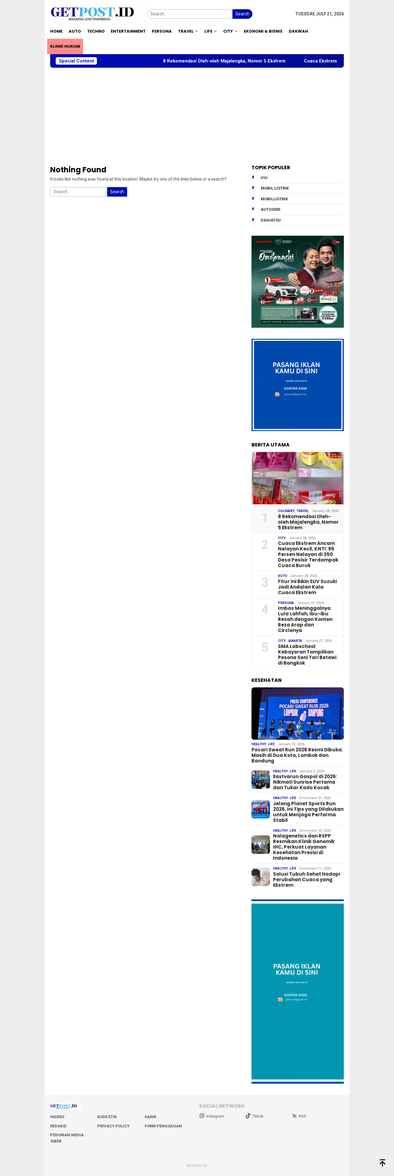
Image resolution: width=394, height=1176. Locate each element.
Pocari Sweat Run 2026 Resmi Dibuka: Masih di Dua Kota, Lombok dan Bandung (297, 755)
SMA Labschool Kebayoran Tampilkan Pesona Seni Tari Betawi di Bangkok (307, 655)
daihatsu (271, 220)
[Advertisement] (197, 116)
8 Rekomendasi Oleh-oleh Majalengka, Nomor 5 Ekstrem (232, 61)
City (282, 538)
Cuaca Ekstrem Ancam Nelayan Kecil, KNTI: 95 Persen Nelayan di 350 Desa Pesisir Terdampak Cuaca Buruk (308, 554)
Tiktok (254, 1116)
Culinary (286, 511)
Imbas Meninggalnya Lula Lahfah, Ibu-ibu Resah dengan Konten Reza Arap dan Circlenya (305, 619)
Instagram (211, 1116)
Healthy (258, 744)
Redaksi (58, 1126)
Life (271, 744)
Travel (302, 511)
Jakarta (294, 641)
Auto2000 (270, 209)
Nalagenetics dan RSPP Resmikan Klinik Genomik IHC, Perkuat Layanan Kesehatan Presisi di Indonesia (304, 847)
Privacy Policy (113, 1126)
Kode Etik (107, 1116)
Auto (282, 576)
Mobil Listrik (275, 188)
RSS (299, 1116)
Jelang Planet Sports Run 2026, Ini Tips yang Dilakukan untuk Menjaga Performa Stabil (308, 812)
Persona (286, 603)
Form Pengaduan (163, 1126)
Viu (264, 177)
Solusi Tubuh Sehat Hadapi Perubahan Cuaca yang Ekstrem (306, 879)
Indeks (57, 1116)
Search (242, 13)
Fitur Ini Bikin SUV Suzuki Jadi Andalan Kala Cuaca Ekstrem (307, 587)
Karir (150, 1116)
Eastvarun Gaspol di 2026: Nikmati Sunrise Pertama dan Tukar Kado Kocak (305, 782)
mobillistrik (274, 199)
